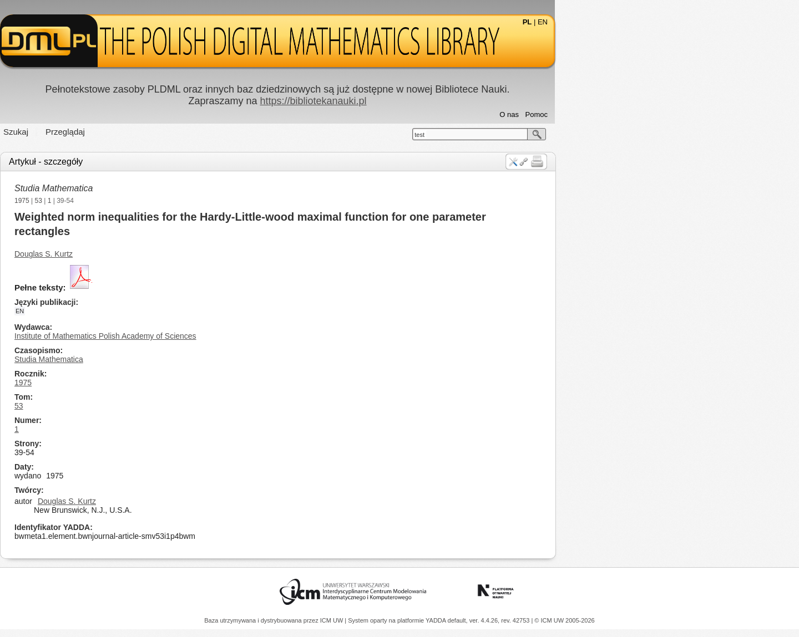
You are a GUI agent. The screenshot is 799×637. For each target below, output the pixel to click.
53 (160, 201)
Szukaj (137, 131)
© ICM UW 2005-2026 (564, 620)
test (542, 134)
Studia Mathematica (175, 188)
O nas (631, 114)
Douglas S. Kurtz (165, 253)
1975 (143, 201)
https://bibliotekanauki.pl (435, 100)
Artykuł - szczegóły (168, 161)
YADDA (437, 620)
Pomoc (659, 114)
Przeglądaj (187, 131)
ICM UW (332, 620)
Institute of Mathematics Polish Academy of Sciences (227, 336)
